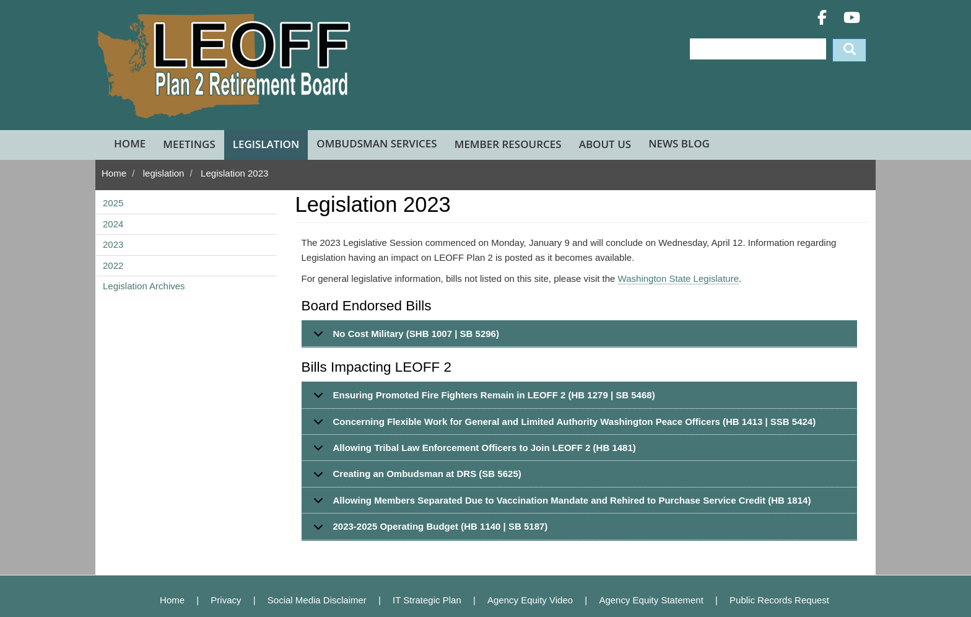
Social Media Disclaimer (317, 600)
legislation (164, 173)
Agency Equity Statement (651, 600)
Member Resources (508, 144)
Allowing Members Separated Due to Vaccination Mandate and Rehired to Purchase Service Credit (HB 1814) (560, 504)
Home (130, 143)
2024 (113, 224)
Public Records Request (779, 600)
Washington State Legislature (678, 278)
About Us (605, 144)
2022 (113, 265)
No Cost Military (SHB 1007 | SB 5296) (404, 337)
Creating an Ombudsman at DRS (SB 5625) (415, 477)
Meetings (189, 144)
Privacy (226, 600)
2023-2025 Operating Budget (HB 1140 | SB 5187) (428, 530)
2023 (113, 244)
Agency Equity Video (530, 600)
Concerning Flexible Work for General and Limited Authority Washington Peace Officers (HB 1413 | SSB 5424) (562, 425)
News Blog (679, 143)
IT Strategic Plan (427, 600)
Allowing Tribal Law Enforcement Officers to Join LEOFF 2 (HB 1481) (472, 451)
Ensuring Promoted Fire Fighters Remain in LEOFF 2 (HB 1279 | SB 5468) (482, 399)
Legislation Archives (144, 286)
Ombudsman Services (376, 143)
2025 (113, 203)
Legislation (266, 144)
